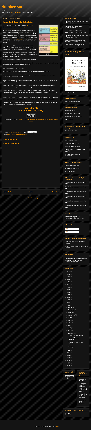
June (69, 323)
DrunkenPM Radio (16, 12)
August (70, 317)
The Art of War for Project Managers (83, 395)
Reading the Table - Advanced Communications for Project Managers (83, 387)
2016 (68, 297)
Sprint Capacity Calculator (72, 146)
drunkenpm (12, 7)
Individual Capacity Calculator (73, 338)
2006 (68, 365)
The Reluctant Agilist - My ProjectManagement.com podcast (74, 217)
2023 (68, 279)
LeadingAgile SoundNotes (72, 113)
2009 (68, 358)
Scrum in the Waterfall (82, 380)
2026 (68, 271)
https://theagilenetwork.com (73, 101)
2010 (68, 355)
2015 (68, 300)
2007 (68, 363)
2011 (68, 352)
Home (31, 192)
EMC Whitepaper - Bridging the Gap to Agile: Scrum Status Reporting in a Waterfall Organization (76, 260)
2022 (68, 282)
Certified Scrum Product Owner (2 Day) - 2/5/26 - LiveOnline (76, 22)
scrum (25, 134)
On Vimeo (68, 413)
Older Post (55, 192)
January (70, 347)
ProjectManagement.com (72, 165)
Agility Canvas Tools (70, 140)
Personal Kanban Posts (71, 143)
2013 (68, 305)
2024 (68, 277)
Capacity (13, 134)
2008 (68, 360)
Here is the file (31, 108)
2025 (68, 274)
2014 (68, 302)
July (69, 320)
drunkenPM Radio (70, 110)
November (71, 310)
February (71, 333)
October (70, 312)
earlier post (19, 46)
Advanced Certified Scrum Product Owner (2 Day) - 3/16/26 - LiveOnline (75, 41)
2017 (68, 295)
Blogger (56, 426)
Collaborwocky (69, 120)
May (69, 325)
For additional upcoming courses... (75, 45)
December (71, 307)
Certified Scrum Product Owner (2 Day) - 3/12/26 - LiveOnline (76, 36)
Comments (70, 232)
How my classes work (71, 131)
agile (8, 134)
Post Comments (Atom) (34, 198)
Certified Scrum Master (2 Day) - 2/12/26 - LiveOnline (74, 26)
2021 (68, 284)
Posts (68, 229)
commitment (19, 134)
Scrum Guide (20, 39)
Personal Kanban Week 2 (75, 335)
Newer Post (7, 192)
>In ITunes (68, 414)
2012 (68, 350)
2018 (68, 292)
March (70, 330)
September (71, 315)
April (69, 328)
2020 (68, 287)
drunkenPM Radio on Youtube (73, 117)
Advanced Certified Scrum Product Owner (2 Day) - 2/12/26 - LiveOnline (75, 31)
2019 (68, 289)
